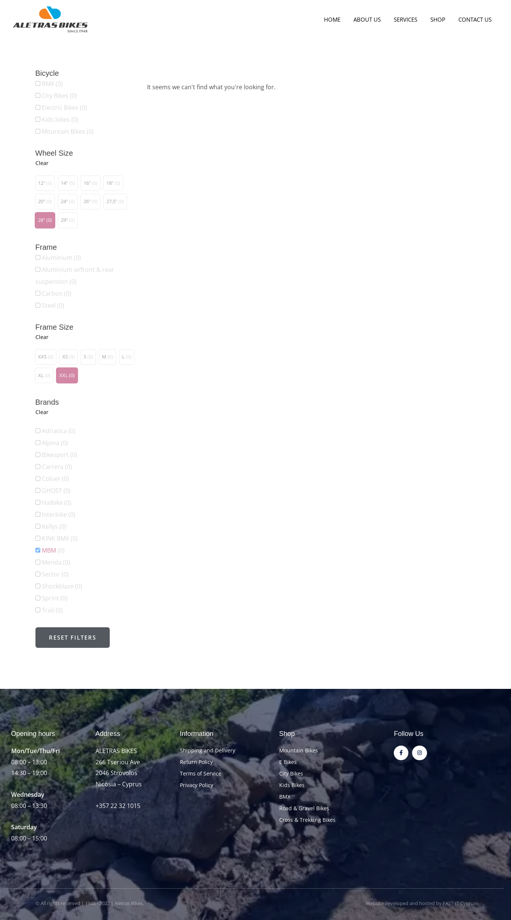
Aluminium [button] (61, 258)
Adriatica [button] (58, 431)
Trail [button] (52, 610)
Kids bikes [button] (60, 119)
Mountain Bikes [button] (68, 131)
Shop (440, 19)
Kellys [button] (54, 526)
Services (410, 19)
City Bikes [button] (59, 95)
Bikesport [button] (59, 455)
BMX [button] (52, 84)
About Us (373, 19)
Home (340, 19)
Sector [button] (55, 574)
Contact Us (475, 19)
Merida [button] (56, 562)
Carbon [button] (56, 293)
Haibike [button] (56, 502)
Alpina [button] (55, 443)
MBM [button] (53, 550)
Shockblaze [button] (62, 586)
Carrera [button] (57, 467)
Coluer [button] (55, 479)
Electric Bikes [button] (64, 107)
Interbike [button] (58, 514)
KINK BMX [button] (60, 538)
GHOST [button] (56, 491)
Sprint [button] (55, 598)
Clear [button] (42, 163)
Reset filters (72, 637)
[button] (45, 183)
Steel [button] (53, 305)
